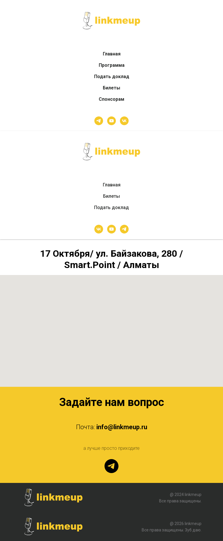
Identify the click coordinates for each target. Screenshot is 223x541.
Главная (112, 54)
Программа (112, 65)
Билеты (111, 88)
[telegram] (98, 120)
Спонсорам (111, 99)
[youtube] (111, 120)
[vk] (124, 120)
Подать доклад (111, 76)
